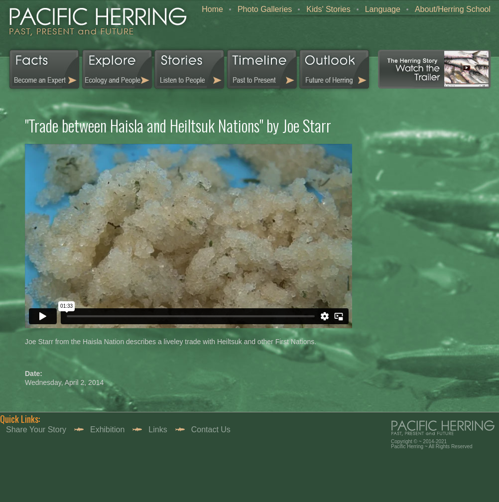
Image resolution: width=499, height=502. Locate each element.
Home (212, 9)
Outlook (334, 69)
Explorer (117, 69)
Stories (189, 69)
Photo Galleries (265, 9)
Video (434, 69)
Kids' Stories (328, 9)
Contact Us (211, 429)
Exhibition (107, 429)
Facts (40, 69)
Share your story (36, 429)
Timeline (262, 69)
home (95, 25)
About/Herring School (453, 9)
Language (382, 9)
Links (157, 429)
